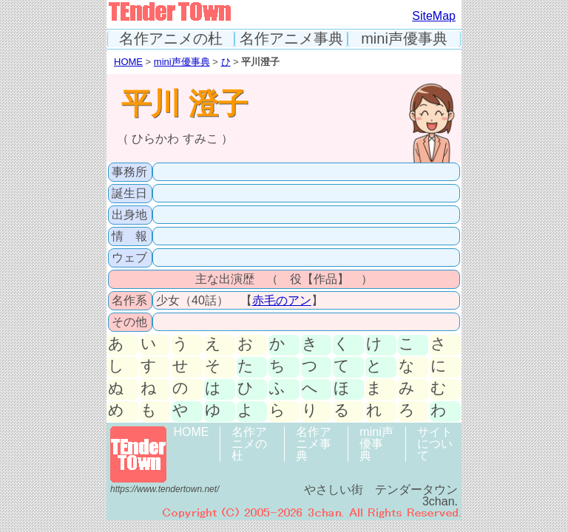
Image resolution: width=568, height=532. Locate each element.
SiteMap (434, 16)
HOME (128, 61)
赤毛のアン (281, 300)
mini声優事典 (404, 39)
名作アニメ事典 (291, 39)
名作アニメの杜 (171, 39)
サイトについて (435, 444)
